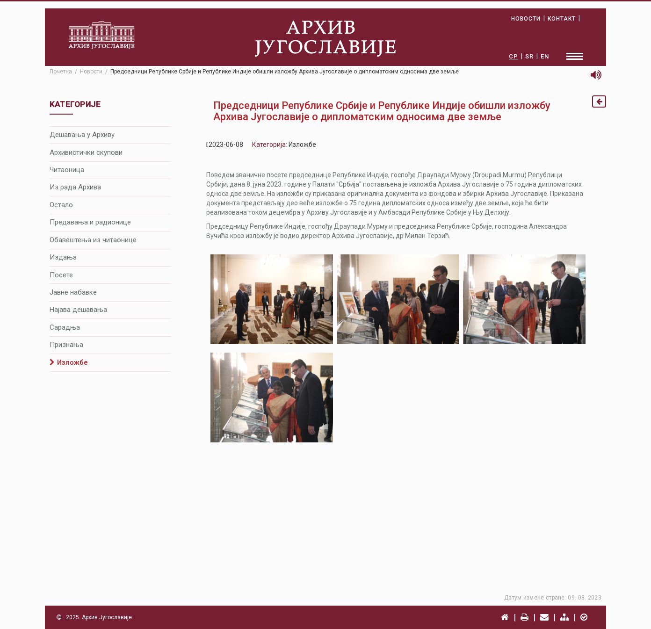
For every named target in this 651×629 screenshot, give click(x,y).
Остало (61, 205)
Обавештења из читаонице (93, 240)
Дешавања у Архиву (82, 134)
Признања (66, 344)
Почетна (61, 71)
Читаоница (67, 170)
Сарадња (65, 327)
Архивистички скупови (86, 152)
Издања (63, 257)
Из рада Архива (75, 187)
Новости (91, 71)
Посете (61, 275)
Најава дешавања (78, 309)
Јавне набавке (73, 292)
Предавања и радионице (90, 222)
